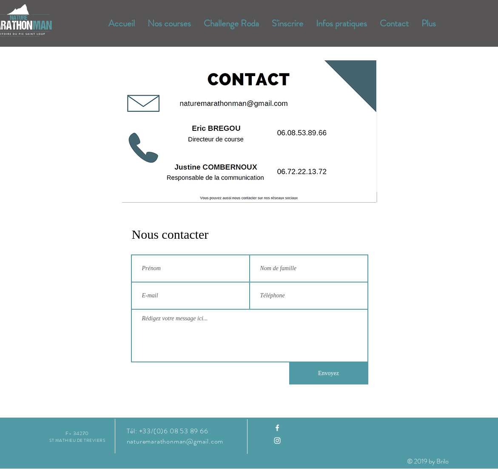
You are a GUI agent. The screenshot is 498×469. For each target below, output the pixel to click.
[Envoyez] (328, 373)
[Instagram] (277, 440)
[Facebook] (277, 428)
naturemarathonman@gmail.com (175, 441)
